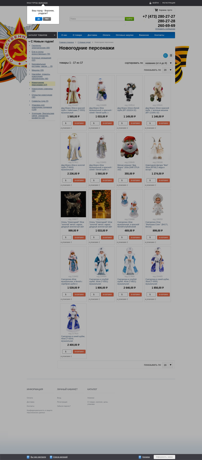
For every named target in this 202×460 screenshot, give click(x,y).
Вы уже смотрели (38, 457)
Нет (47, 19)
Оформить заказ (164, 457)
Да (39, 19)
